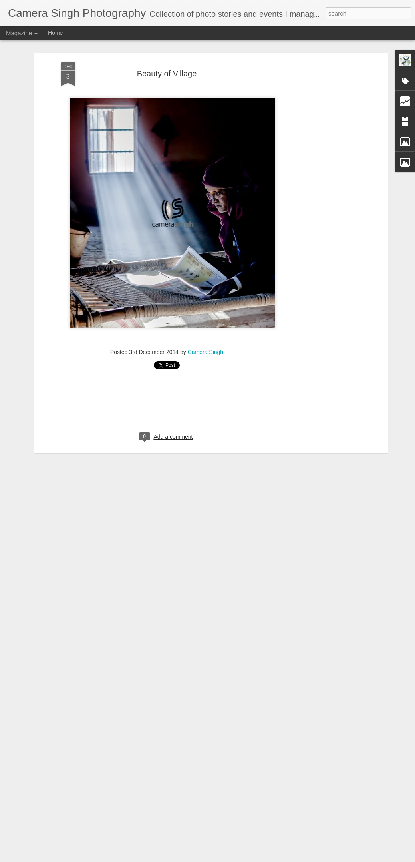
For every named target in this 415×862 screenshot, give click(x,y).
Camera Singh (206, 352)
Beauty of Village (167, 73)
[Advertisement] (317, 188)
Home (55, 33)
